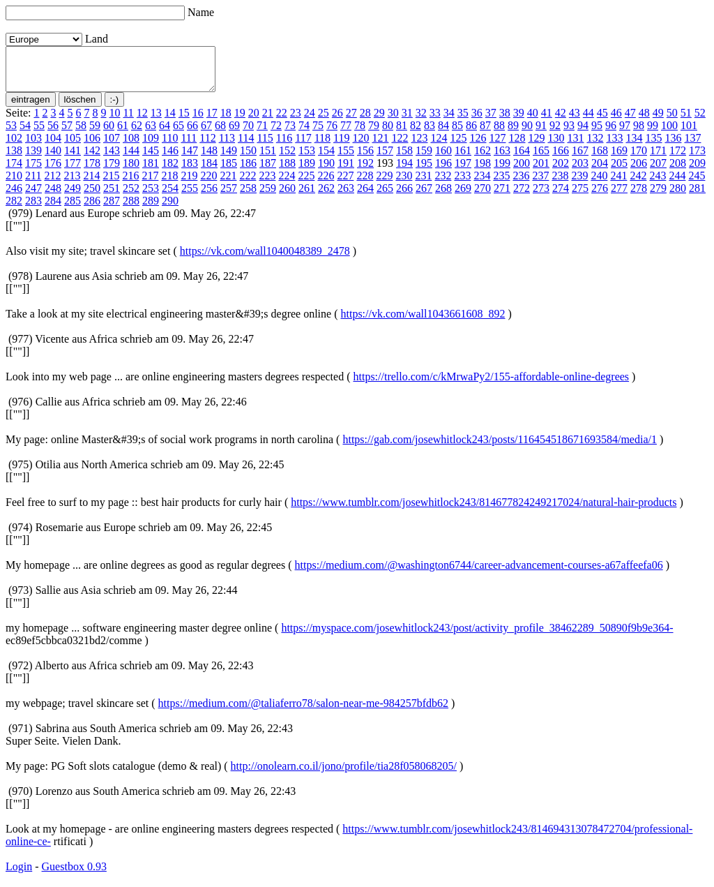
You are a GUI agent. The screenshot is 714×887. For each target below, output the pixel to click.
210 (14, 184)
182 (170, 171)
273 (541, 196)
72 (276, 134)
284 (53, 209)
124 (438, 146)
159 (424, 159)
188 (287, 171)
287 (111, 209)
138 (14, 159)
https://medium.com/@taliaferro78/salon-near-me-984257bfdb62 (303, 711)
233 (462, 184)
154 (326, 159)
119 (341, 146)
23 (295, 121)
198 (482, 171)
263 (345, 196)
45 (602, 121)
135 (653, 146)
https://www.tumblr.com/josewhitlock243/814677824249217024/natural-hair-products (483, 510)
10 (114, 121)
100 (669, 134)
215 (110, 184)
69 (234, 134)
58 (80, 134)
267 (424, 196)
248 (53, 196)
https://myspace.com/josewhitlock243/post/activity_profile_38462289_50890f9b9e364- (477, 636)
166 (560, 159)
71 (262, 134)
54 (25, 134)
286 (92, 209)
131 (575, 146)
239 (579, 184)
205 (619, 171)
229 (384, 184)
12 (142, 121)
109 (150, 146)
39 (518, 121)
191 (345, 171)
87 (485, 134)
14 (170, 121)
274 (560, 196)
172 (677, 159)
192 (365, 171)
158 (404, 159)
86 (471, 134)
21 (267, 121)
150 (248, 159)
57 (67, 134)
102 (14, 146)
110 (170, 146)
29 (379, 121)
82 (415, 134)
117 (303, 146)
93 (569, 134)
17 (212, 121)
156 (365, 159)
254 (170, 196)
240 (599, 184)
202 (560, 171)
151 (267, 159)
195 (424, 171)
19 (239, 121)
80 (387, 134)
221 (228, 184)
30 (393, 121)
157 (385, 159)
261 (306, 196)
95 (596, 134)
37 (490, 121)
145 (150, 159)
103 (33, 146)
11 (128, 121)
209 (697, 171)
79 (373, 134)
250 (92, 196)
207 (658, 171)
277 (619, 196)
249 (72, 196)
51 (686, 121)
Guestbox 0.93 (74, 875)
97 (624, 134)
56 (53, 134)
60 (108, 134)
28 (365, 121)
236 (520, 184)
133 (614, 146)
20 (253, 121)
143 (111, 159)
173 (697, 159)
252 (131, 196)
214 (91, 184)
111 (189, 146)
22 (281, 121)
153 (306, 159)
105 (72, 146)
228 (364, 184)
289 (150, 209)
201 (541, 171)
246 (14, 196)
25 (323, 121)
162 (482, 159)
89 (513, 134)
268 (443, 196)
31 (407, 121)
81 (401, 134)
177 (72, 171)
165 (541, 159)
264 (365, 196)
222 (247, 184)
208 (677, 171)
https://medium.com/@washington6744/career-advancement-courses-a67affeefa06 (479, 573)
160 (443, 159)
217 (150, 184)
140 (53, 159)
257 (228, 196)
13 (156, 121)
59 (94, 134)
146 (170, 159)
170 (638, 159)
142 (92, 159)
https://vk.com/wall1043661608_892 (422, 322)
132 (594, 146)
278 (638, 196)
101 (689, 134)
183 (189, 171)
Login (19, 875)
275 (580, 196)
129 (536, 146)
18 (225, 121)
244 (677, 184)
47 (630, 121)
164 (521, 159)
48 (644, 121)
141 (72, 159)
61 (122, 134)
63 (150, 134)
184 (209, 171)
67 (206, 134)
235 (501, 184)
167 (580, 159)
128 (516, 146)
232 (442, 184)
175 (33, 171)
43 (574, 121)
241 (618, 184)
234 (481, 184)
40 (532, 121)
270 (482, 196)
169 (619, 159)
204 (599, 171)
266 (404, 196)
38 (504, 121)
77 (345, 134)
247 (33, 196)
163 (502, 159)
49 (658, 121)
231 (423, 184)
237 (540, 184)
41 (546, 121)
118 (322, 146)
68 (220, 134)
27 (351, 121)
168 (599, 159)
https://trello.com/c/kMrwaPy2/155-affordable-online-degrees (491, 385)
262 (326, 196)
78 (359, 134)
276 (599, 196)
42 (560, 121)
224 (286, 184)
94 (582, 134)
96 (610, 134)
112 (207, 146)
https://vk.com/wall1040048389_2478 (265, 259)
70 (248, 134)
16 (198, 121)
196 (443, 171)
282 (14, 209)
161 (463, 159)
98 (638, 134)
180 (131, 171)
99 (652, 134)
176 (53, 171)
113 (227, 146)
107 (111, 146)
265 (385, 196)
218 (169, 184)
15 (184, 121)
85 (457, 134)
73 (290, 134)
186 (248, 171)
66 (192, 134)
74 (304, 134)
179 (111, 171)
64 (164, 134)
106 (92, 146)
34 (449, 121)
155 (345, 159)
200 (521, 171)
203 (580, 171)
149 (228, 159)
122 (399, 146)
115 (265, 146)
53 (11, 134)
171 (658, 159)
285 (72, 209)
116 (284, 146)
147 (189, 159)
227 (345, 184)
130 (555, 146)
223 (267, 184)
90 (527, 134)
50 (672, 121)
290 (170, 209)
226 (325, 184)
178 (92, 171)
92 (555, 134)
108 (131, 146)
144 (131, 159)
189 (306, 171)
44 (588, 121)
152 (287, 159)
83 (429, 134)
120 (360, 146)
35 (463, 121)
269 (463, 196)
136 (672, 146)
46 (616, 121)
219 (189, 184)
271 (502, 196)
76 (331, 134)
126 (477, 146)
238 (560, 184)
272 (521, 196)
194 (404, 171)
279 (658, 196)
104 (53, 146)
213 (71, 184)
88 (499, 134)
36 (477, 121)
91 (541, 134)
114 (246, 146)
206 (638, 171)
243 (657, 184)
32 (421, 121)
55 (39, 134)
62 (136, 134)
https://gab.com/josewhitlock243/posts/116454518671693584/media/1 (499, 448)
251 (111, 196)
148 (209, 159)
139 (33, 159)
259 (267, 196)
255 (189, 196)
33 (435, 121)
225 (306, 184)
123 (419, 146)
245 (696, 184)
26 (337, 121)
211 (33, 184)
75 (318, 134)
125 (458, 146)
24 (309, 121)
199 (502, 171)
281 (697, 196)
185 (228, 171)
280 (677, 196)
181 (150, 171)
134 (633, 146)
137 (692, 146)
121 (380, 146)
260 (287, 196)
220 (208, 184)
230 (403, 184)
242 (638, 184)
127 (497, 146)
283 (33, 209)
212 (52, 184)
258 (248, 196)
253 (150, 196)
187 (267, 171)
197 (463, 171)
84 (443, 134)
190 (326, 171)
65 (178, 134)
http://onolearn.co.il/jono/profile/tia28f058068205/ (344, 774)
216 (130, 184)
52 (700, 121)
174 (14, 171)
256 (209, 196)
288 (131, 209)
